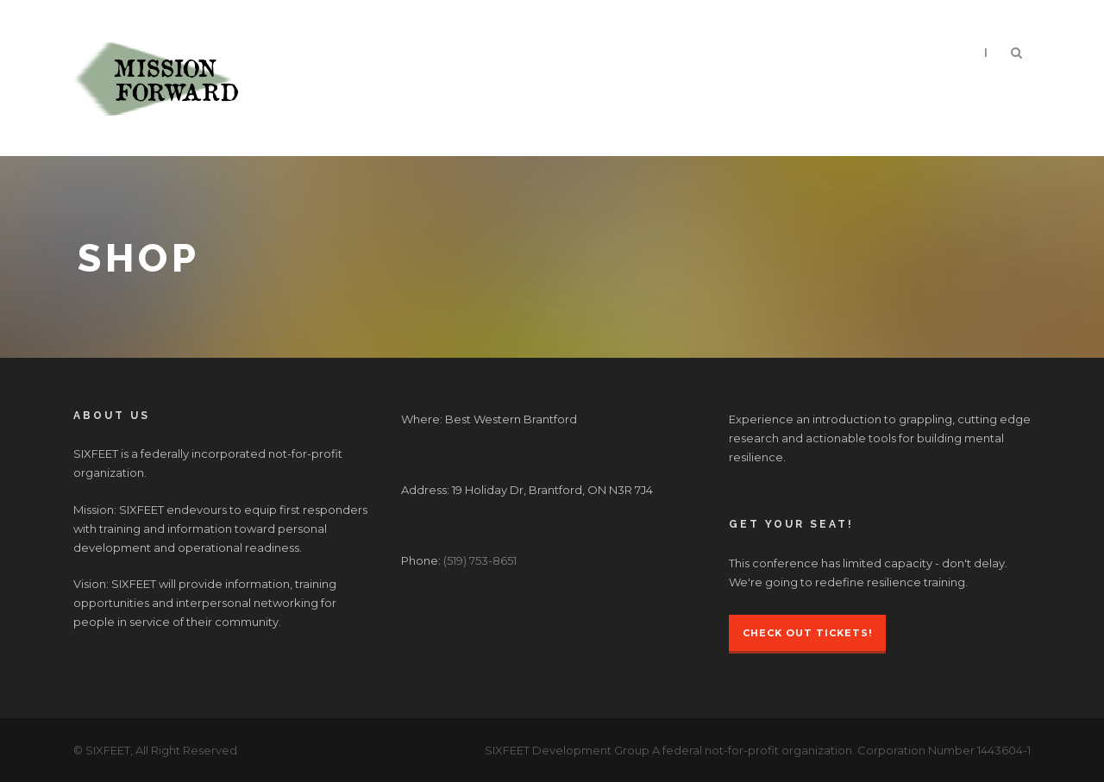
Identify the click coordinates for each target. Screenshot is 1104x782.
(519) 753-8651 (480, 560)
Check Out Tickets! (807, 633)
